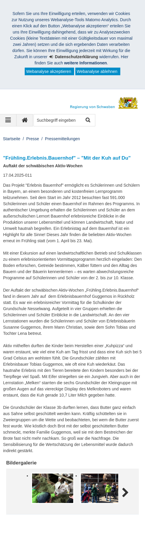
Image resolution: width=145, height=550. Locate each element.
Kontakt (104, 534)
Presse (32, 138)
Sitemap (80, 534)
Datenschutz (51, 534)
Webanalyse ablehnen (97, 71)
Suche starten (87, 120)
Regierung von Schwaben (37, 528)
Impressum (20, 534)
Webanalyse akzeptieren (48, 71)
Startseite (11, 138)
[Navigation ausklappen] (8, 120)
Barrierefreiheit (23, 541)
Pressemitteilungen (62, 138)
